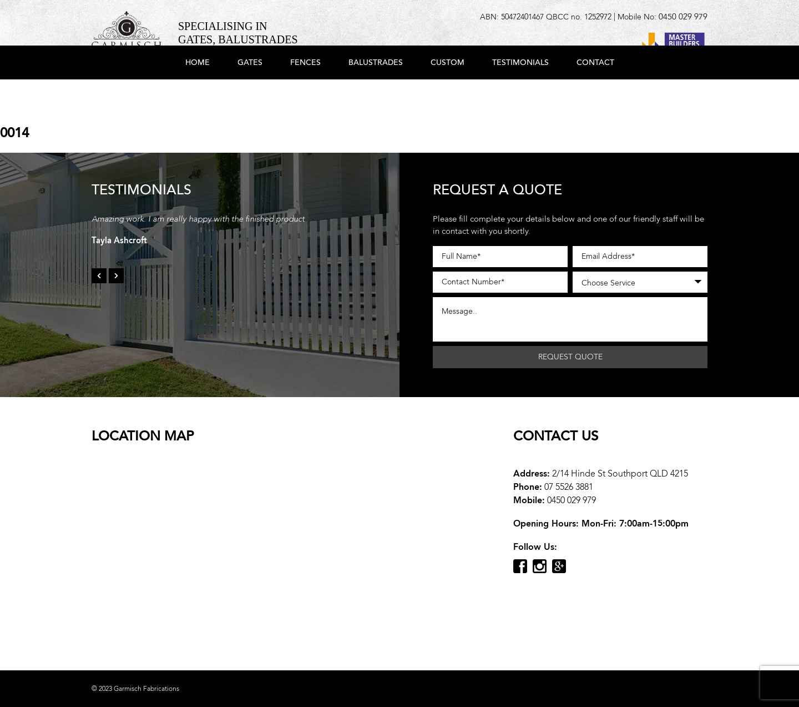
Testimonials (520, 96)
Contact (595, 96)
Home (197, 96)
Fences (305, 96)
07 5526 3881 (568, 487)
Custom (447, 96)
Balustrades (375, 96)
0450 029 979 (683, 16)
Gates (249, 96)
